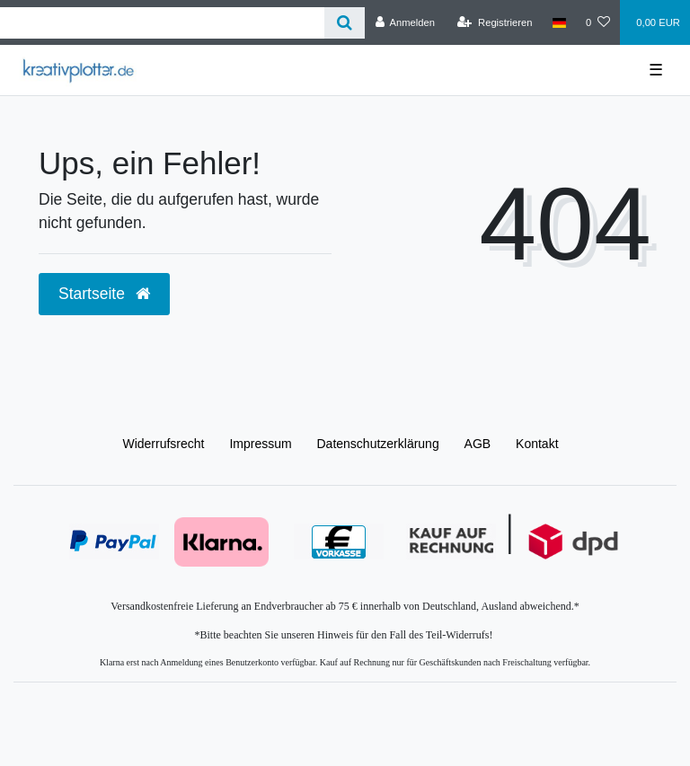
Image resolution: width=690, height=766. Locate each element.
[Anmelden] (405, 22)
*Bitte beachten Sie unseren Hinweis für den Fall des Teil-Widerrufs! (344, 635)
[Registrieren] (494, 22)
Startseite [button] (104, 294)
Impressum (260, 443)
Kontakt (537, 443)
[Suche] (344, 23)
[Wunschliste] (598, 22)
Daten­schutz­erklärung (378, 443)
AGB (477, 443)
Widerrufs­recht (163, 443)
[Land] (559, 22)
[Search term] (162, 23)
